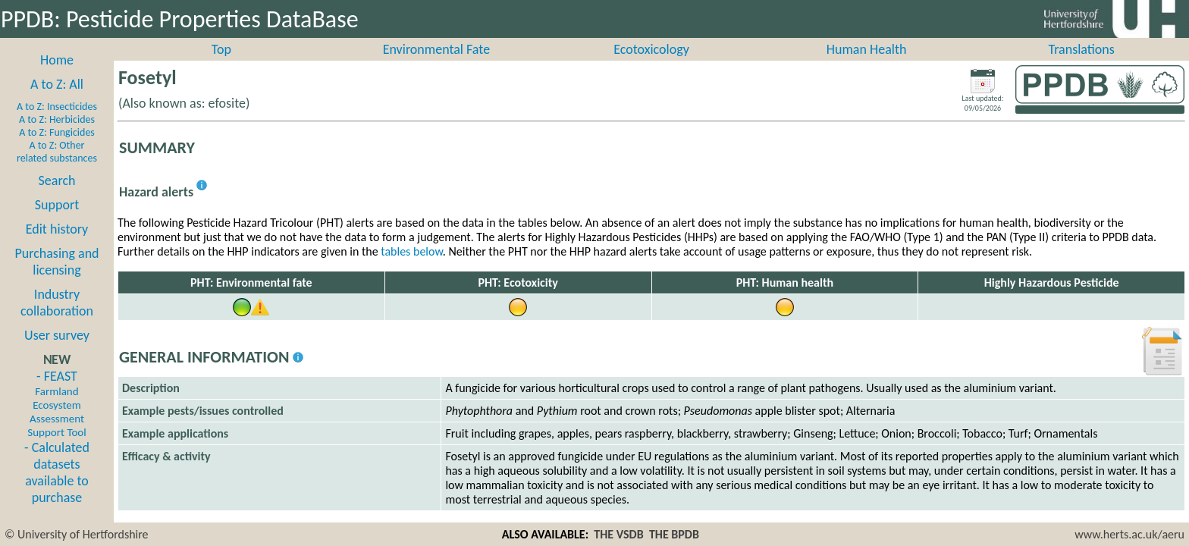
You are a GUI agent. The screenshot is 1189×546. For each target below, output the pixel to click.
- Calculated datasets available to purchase (56, 489)
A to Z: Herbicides (57, 136)
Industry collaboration (56, 319)
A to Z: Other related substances (57, 168)
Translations (1082, 66)
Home (57, 76)
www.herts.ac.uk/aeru (1129, 534)
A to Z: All (56, 101)
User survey (56, 352)
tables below (412, 268)
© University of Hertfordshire (77, 534)
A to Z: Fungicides (57, 149)
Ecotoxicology (651, 66)
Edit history (57, 245)
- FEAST (56, 420)
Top (221, 66)
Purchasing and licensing (56, 278)
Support (57, 221)
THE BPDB (674, 534)
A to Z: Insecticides (57, 123)
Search (57, 197)
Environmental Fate (436, 66)
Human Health (867, 66)
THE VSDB (618, 534)
